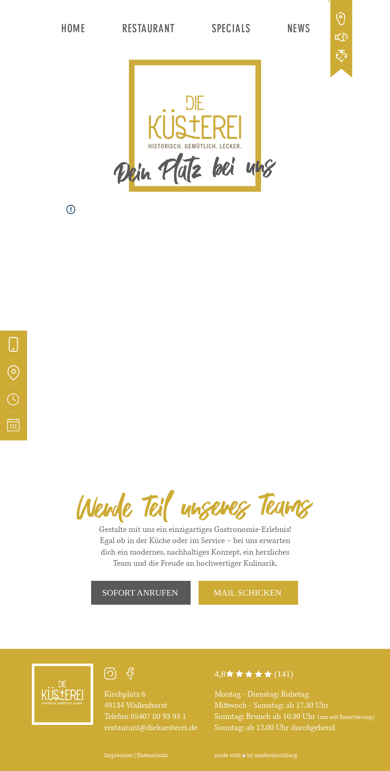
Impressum (118, 755)
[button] (148, 28)
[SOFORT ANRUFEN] (141, 593)
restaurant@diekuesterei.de (150, 727)
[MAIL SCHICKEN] (248, 593)
